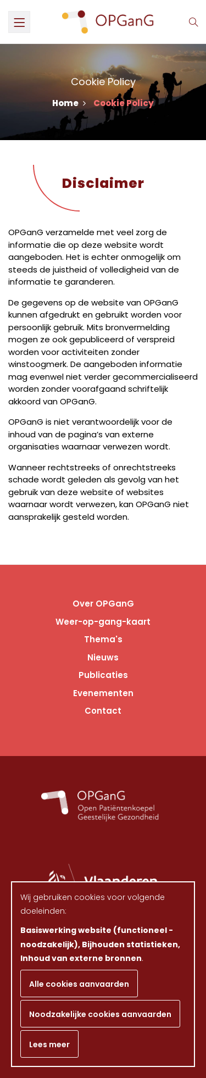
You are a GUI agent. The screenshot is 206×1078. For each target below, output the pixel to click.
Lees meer (49, 1044)
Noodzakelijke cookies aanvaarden (100, 1014)
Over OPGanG (103, 603)
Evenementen (103, 693)
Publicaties (103, 675)
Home (69, 103)
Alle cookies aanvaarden (79, 984)
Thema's (103, 639)
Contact (103, 710)
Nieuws (103, 657)
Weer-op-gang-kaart (103, 621)
